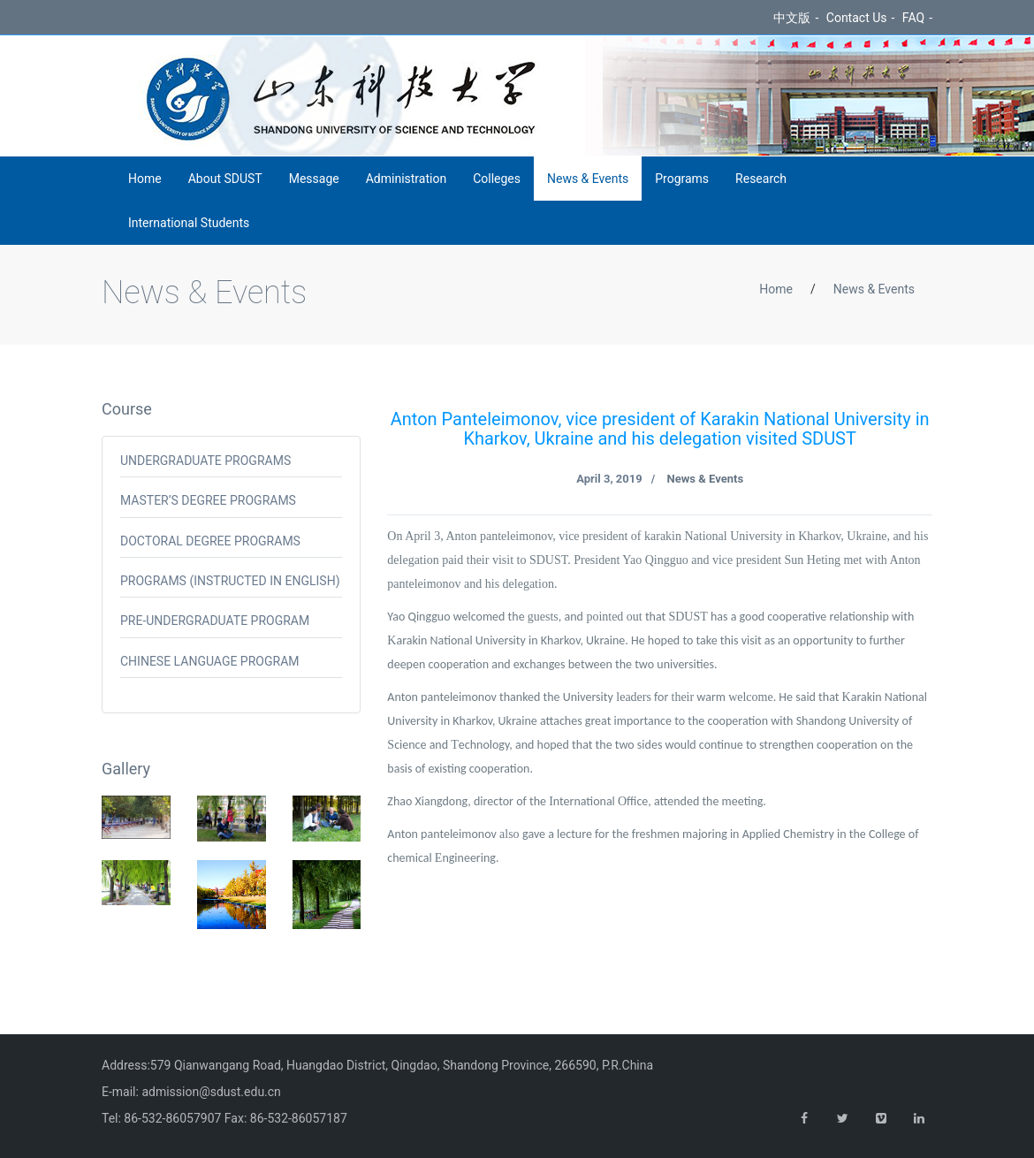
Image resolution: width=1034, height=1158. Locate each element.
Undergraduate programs (205, 460)
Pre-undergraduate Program (214, 620)
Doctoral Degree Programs (210, 541)
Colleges (497, 178)
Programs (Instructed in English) (230, 581)
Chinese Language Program (209, 661)
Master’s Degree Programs (208, 500)
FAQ (913, 18)
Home (145, 178)
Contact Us (856, 18)
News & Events (587, 178)
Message (314, 178)
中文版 (791, 18)
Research (761, 178)
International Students (188, 223)
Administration (406, 178)
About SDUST (225, 178)
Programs (682, 178)
